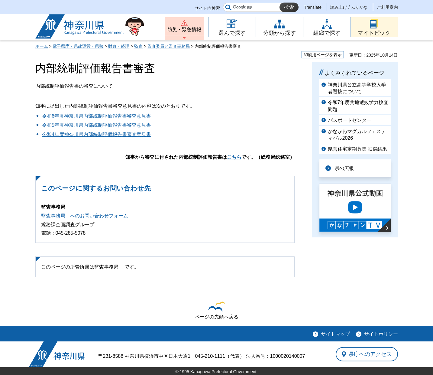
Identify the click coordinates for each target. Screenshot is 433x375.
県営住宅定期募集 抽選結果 (357, 149)
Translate (313, 7)
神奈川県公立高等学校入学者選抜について (357, 88)
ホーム (41, 46)
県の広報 (344, 168)
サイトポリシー (381, 334)
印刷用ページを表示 (323, 54)
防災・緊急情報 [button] (184, 29)
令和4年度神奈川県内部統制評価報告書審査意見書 (96, 134)
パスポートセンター (349, 120)
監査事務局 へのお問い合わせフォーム (84, 215)
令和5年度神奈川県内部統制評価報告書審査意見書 (96, 125)
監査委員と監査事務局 (168, 46)
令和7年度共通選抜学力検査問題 (358, 106)
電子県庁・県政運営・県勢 (78, 46)
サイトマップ (335, 334)
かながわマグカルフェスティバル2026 (357, 135)
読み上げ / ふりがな (349, 7)
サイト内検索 (207, 8)
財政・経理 (118, 46)
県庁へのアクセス (370, 354)
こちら (234, 157)
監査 (138, 46)
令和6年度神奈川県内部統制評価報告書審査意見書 (96, 116)
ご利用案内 (387, 7)
